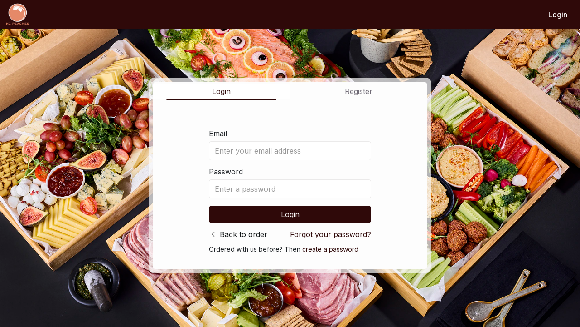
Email (218, 133)
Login (557, 14)
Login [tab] (221, 91)
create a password (330, 249)
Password (226, 172)
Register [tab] (358, 91)
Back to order (243, 234)
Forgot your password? (330, 234)
